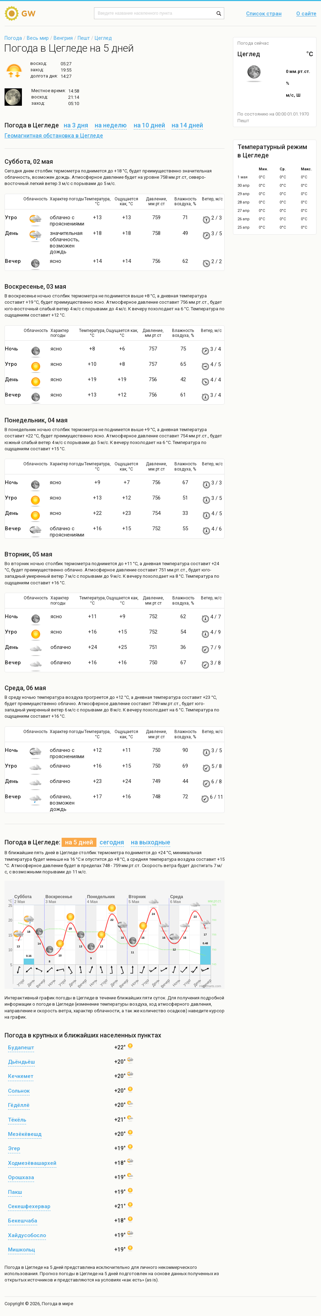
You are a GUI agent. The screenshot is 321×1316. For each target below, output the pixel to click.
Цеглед (103, 38)
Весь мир (38, 38)
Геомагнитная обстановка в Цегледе (54, 136)
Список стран (264, 14)
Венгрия (63, 38)
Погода (13, 38)
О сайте (306, 14)
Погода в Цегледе (24, 1267)
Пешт (84, 38)
